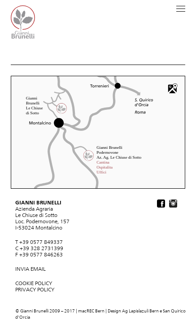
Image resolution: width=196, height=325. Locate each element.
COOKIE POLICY (33, 283)
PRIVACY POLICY (34, 289)
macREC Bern (91, 310)
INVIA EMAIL (30, 269)
